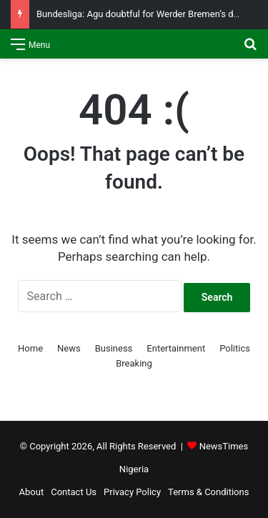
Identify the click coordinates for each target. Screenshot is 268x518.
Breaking (134, 363)
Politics (234, 348)
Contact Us (73, 492)
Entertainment (176, 348)
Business (114, 348)
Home (30, 348)
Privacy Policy (132, 492)
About (31, 492)
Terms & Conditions (208, 492)
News (69, 348)
